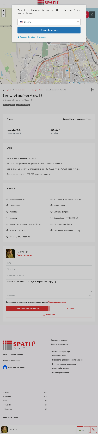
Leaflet (72, 83)
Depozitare (13, 212)
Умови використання (57, 302)
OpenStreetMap (83, 83)
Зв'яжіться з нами (10, 417)
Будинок (9, 90)
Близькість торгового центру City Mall (25, 224)
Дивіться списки (24, 255)
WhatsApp (49, 315)
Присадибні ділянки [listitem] (60, 368)
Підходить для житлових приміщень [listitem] (67, 360)
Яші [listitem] (5, 401)
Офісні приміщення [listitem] (60, 372)
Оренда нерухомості (59, 340)
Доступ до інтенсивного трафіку (67, 199)
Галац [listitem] (6, 392)
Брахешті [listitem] (7, 409)
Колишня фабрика (61, 212)
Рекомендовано (21, 90)
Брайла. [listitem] (7, 396)
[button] (49, 42)
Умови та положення (12, 361)
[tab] (92, 14)
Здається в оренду (23, 105)
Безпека (13, 218)
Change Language (49, 30)
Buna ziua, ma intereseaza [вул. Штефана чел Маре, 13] (49, 285)
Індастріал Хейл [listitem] (58, 356)
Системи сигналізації (62, 224)
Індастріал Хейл (36, 90)
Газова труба (59, 205)
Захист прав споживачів (13, 354)
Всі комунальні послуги (19, 237)
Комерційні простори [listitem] (60, 351)
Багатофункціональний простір (66, 230)
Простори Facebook (16, 367)
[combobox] (49, 295)
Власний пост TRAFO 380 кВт (66, 218)
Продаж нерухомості (59, 344)
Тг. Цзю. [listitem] (7, 405)
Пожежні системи (17, 230)
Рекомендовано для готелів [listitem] (63, 364)
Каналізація (14, 205)
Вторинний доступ (17, 199)
